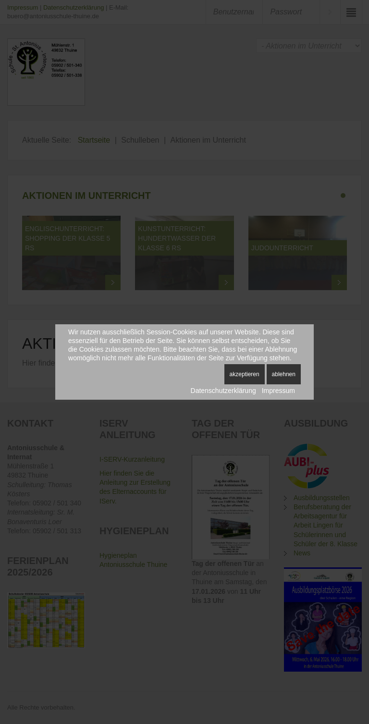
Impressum (278, 390)
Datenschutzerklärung (223, 390)
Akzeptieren (244, 374)
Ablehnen (283, 374)
